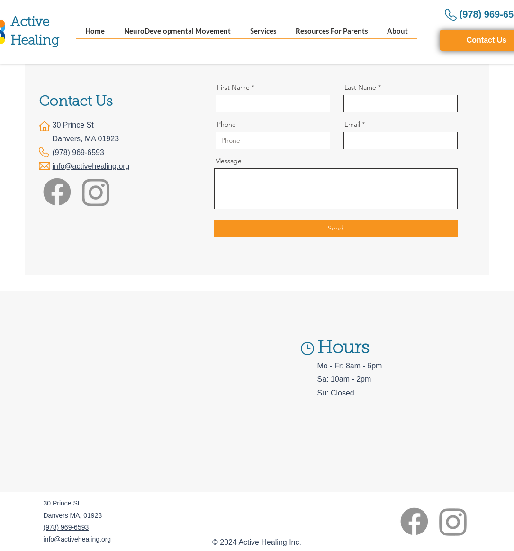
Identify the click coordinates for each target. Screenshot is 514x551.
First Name (233, 87)
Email (352, 124)
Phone (226, 124)
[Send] (336, 228)
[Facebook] (57, 192)
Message (228, 160)
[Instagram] (96, 192)
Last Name (360, 87)
